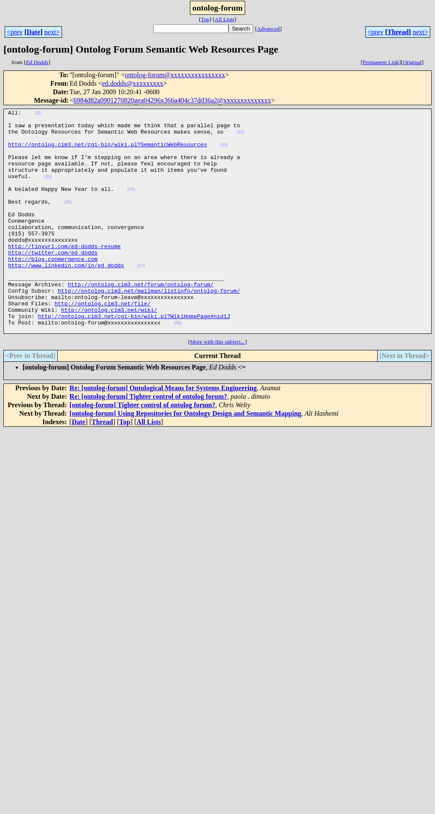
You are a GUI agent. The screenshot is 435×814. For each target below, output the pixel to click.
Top (205, 19)
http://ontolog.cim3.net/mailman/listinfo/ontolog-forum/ (149, 327)
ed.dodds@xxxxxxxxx (132, 83)
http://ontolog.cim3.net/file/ (102, 343)
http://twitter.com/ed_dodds (53, 281)
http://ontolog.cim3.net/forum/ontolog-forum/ (140, 320)
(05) (131, 206)
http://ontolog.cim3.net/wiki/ (109, 350)
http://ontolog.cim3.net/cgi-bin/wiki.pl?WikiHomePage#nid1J (134, 358)
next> (52, 32)
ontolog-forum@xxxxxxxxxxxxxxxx (175, 74)
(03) (224, 152)
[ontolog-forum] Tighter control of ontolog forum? (142, 449)
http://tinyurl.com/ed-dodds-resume (64, 274)
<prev (15, 32)
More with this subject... (217, 386)
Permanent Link (381, 62)
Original (412, 62)
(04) (48, 190)
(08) (177, 366)
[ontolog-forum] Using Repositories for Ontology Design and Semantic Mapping (186, 458)
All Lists (224, 19)
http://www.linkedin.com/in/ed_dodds (66, 297)
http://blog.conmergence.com (53, 289)
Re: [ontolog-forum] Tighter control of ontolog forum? (148, 441)
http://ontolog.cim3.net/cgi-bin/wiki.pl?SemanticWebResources (107, 152)
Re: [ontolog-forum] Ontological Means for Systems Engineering (163, 432)
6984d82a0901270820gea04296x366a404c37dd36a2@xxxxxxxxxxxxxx (172, 100)
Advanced (268, 28)
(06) (68, 221)
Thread (398, 32)
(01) (38, 114)
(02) (240, 137)
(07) (141, 297)
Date (33, 32)
